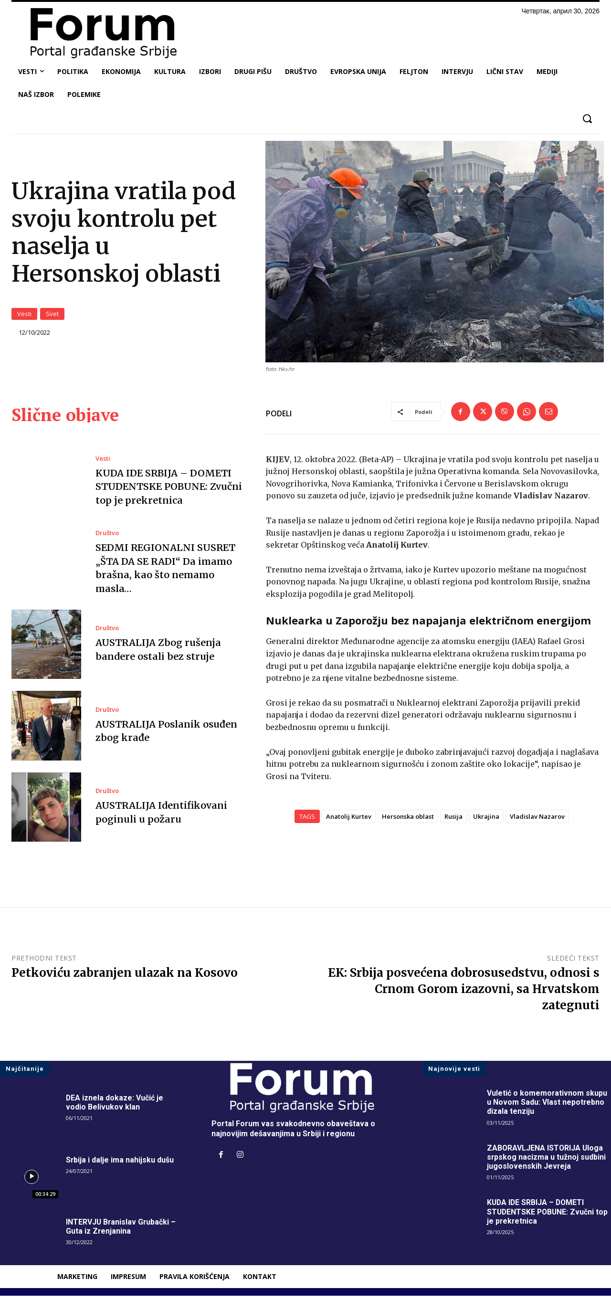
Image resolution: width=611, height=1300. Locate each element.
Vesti (24, 316)
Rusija (453, 820)
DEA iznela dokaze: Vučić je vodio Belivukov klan (115, 1107)
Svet (52, 316)
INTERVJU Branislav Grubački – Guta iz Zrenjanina (121, 1231)
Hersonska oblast (408, 820)
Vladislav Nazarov (537, 820)
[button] (587, 118)
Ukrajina (486, 820)
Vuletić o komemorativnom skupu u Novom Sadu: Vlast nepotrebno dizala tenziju (547, 1106)
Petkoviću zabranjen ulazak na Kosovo (124, 977)
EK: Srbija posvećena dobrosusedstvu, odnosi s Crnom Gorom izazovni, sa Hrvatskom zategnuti (464, 993)
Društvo (107, 538)
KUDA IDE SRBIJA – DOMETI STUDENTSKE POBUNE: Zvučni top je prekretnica (168, 491)
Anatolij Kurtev (348, 820)
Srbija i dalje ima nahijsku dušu (120, 1164)
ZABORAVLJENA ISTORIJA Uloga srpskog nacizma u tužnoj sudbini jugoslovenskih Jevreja (546, 1161)
